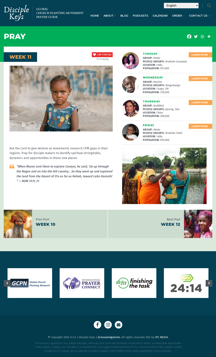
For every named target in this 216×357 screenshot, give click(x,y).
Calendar (160, 15)
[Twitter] (196, 36)
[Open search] (209, 6)
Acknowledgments (109, 337)
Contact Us (199, 15)
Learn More (200, 54)
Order (178, 15)
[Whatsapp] (202, 36)
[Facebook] (189, 36)
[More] (209, 36)
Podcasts (140, 15)
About (109, 15)
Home (95, 15)
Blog (124, 15)
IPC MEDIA (161, 337)
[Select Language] (181, 5)
